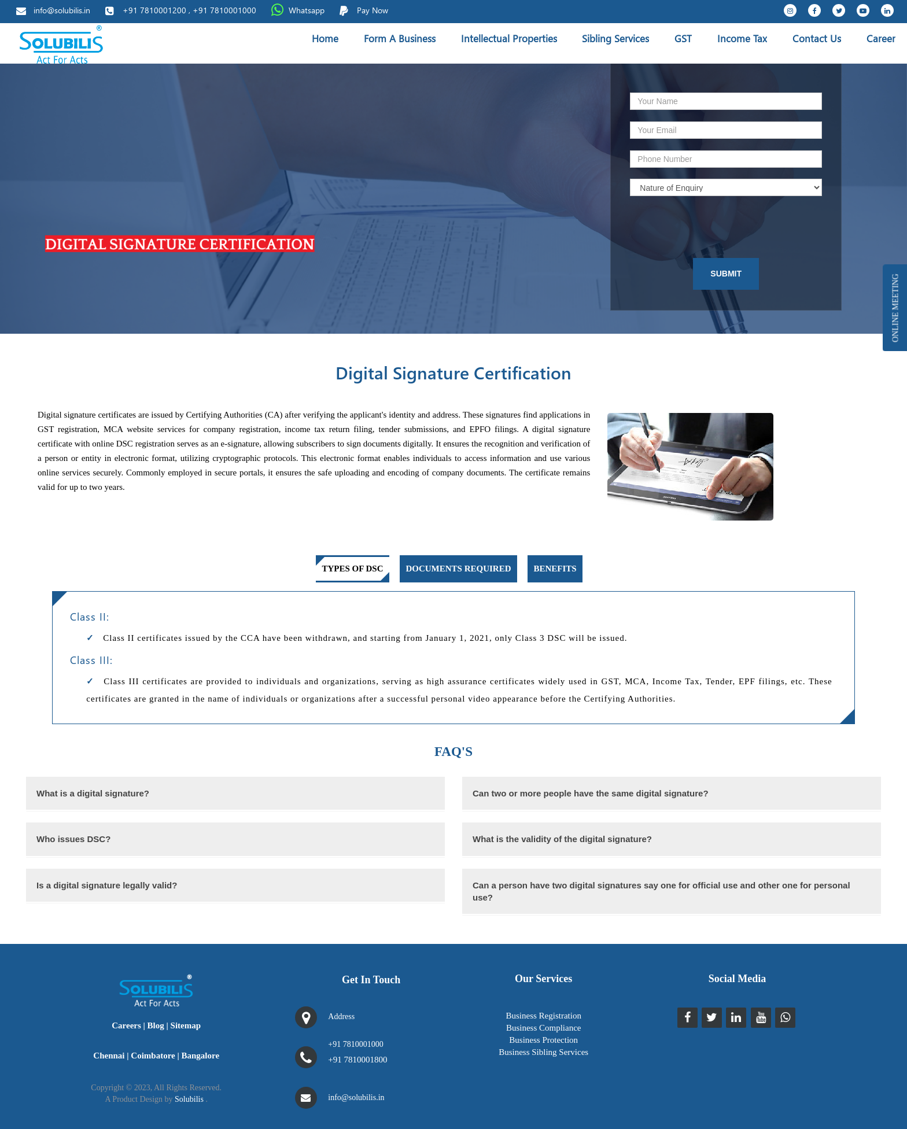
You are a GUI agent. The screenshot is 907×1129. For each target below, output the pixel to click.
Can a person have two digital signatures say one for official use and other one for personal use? (661, 891)
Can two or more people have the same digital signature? (591, 793)
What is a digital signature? (92, 793)
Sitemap (186, 1025)
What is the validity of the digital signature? (562, 839)
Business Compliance (543, 1027)
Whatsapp (307, 10)
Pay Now (372, 10)
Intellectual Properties (509, 38)
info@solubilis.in (62, 10)
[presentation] (709, 227)
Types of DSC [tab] (352, 568)
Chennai (108, 1055)
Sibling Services (615, 38)
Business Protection (543, 1040)
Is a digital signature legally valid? (106, 885)
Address (341, 1016)
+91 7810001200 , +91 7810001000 (189, 10)
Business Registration (543, 1015)
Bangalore (201, 1055)
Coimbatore (153, 1055)
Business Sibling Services (543, 1052)
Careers (126, 1025)
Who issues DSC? (73, 839)
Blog (156, 1025)
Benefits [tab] (554, 568)
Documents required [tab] (458, 568)
